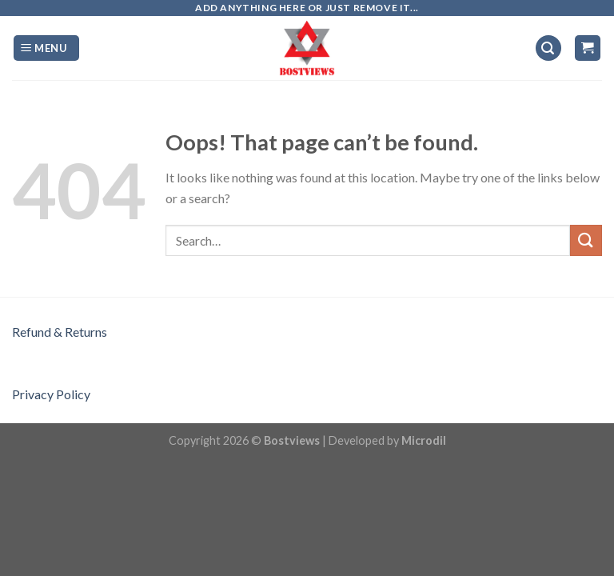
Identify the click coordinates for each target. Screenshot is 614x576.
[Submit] (586, 240)
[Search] (548, 48)
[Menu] (46, 48)
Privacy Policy (51, 394)
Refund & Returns (59, 331)
